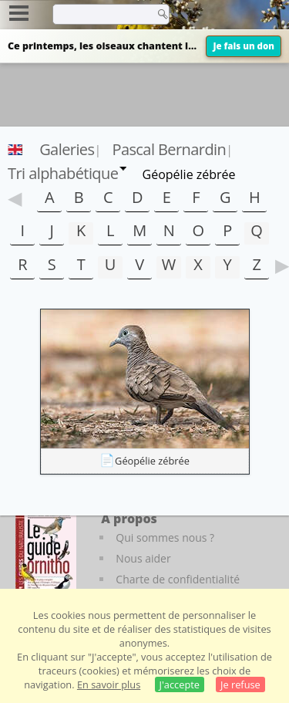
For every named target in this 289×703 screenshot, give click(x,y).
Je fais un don (243, 46)
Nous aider (143, 558)
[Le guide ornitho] (45, 552)
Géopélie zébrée (152, 461)
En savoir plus (108, 684)
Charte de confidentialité (178, 579)
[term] (99, 14)
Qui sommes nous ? (165, 537)
